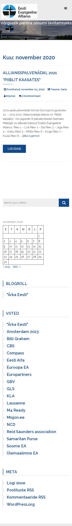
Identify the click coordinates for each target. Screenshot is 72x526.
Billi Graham (18, 338)
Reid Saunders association (31, 431)
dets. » (17, 266)
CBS (10, 346)
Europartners (19, 374)
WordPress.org (21, 504)
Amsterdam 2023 (23, 331)
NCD (11, 424)
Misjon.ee (16, 417)
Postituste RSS (20, 490)
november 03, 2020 (33, 89)
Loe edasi (14, 148)
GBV (11, 381)
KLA (11, 396)
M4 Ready (16, 410)
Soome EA (16, 446)
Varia (64, 89)
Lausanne (16, 403)
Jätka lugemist (30, 135)
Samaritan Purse (22, 439)
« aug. (6, 266)
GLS (10, 388)
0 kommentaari (31, 95)
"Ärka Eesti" (17, 294)
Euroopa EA (18, 367)
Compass (15, 353)
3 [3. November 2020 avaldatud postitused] (10, 241)
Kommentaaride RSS (26, 497)
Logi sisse (16, 483)
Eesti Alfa (16, 360)
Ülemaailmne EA (22, 453)
